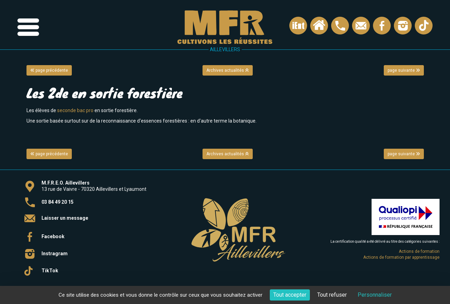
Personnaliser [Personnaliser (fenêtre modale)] (375, 294)
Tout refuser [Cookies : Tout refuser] (332, 294)
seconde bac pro (75, 110)
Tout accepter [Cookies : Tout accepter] (289, 294)
